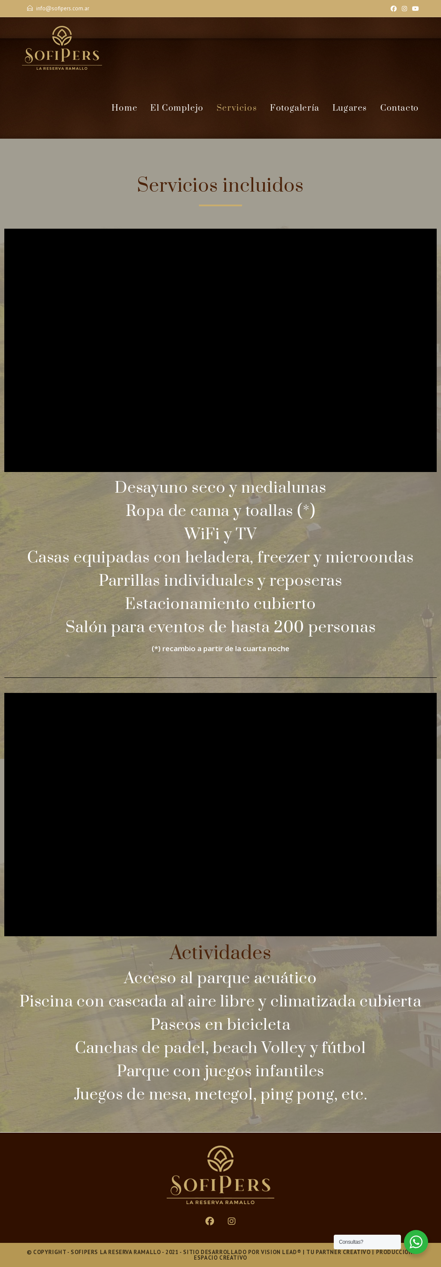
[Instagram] (404, 8)
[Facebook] (393, 8)
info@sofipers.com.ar (62, 8)
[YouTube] (414, 8)
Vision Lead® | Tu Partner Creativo (315, 1252)
